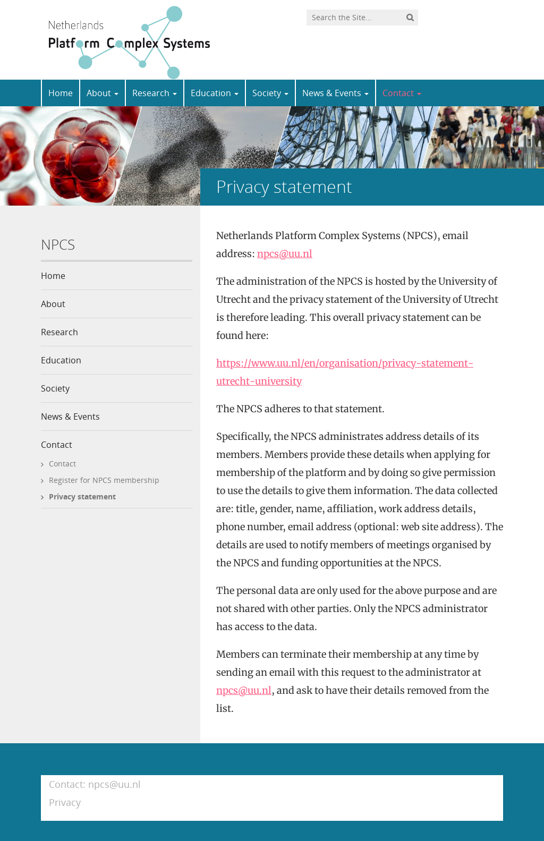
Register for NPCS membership (104, 480)
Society (270, 93)
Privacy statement (82, 496)
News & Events (335, 93)
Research (154, 93)
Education (215, 93)
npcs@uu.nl (284, 254)
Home (60, 93)
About (102, 93)
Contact (401, 93)
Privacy (65, 802)
